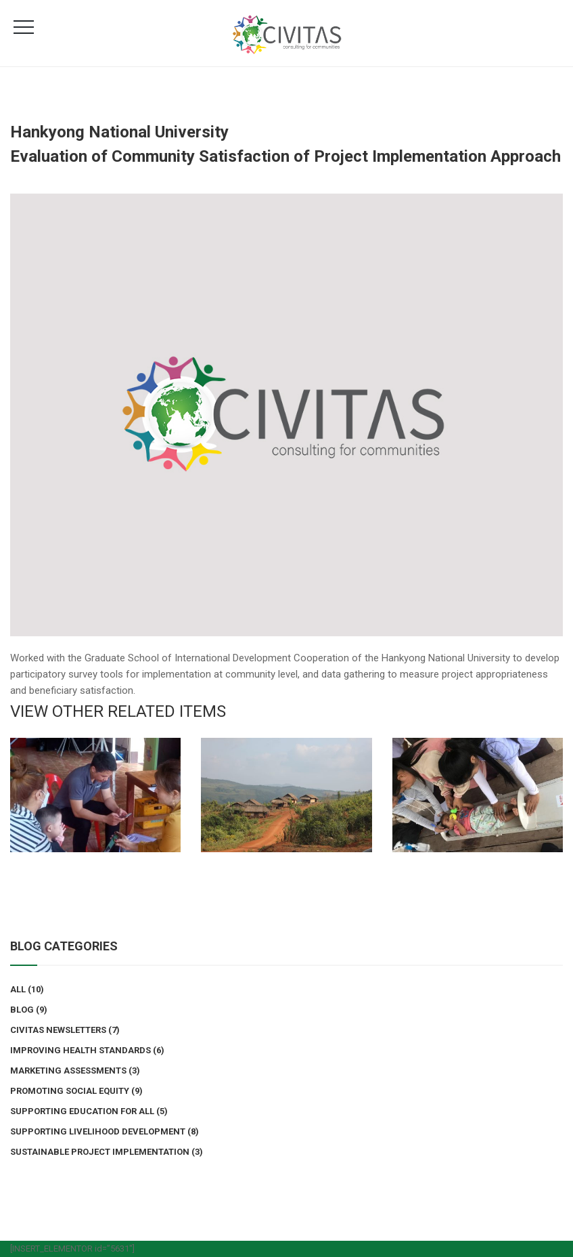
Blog (22, 1010)
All (18, 989)
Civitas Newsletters (58, 1030)
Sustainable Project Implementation (99, 1152)
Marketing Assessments (68, 1070)
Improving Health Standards (80, 1050)
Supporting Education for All (82, 1111)
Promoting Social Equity (69, 1091)
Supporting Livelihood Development (97, 1131)
